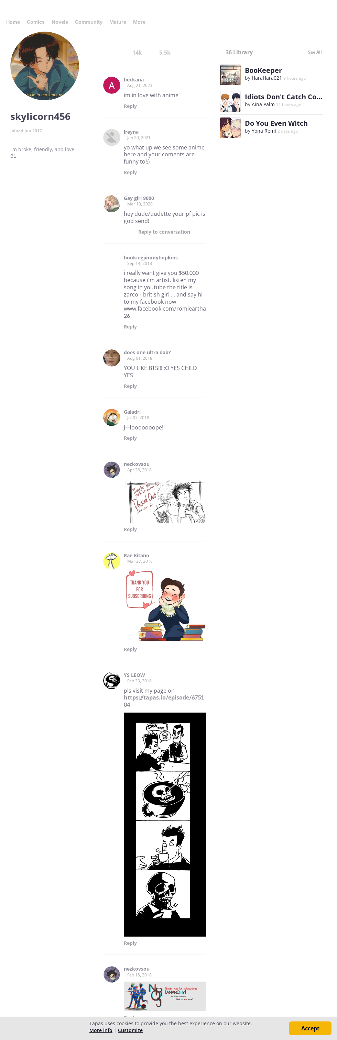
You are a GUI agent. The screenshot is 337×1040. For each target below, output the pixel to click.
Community (88, 22)
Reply (130, 106)
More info (100, 1030)
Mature (117, 22)
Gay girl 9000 (139, 198)
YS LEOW (134, 675)
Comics (36, 22)
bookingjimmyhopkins (151, 258)
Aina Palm (263, 104)
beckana (134, 80)
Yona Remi (264, 130)
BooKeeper (263, 70)
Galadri (132, 412)
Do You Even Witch (276, 123)
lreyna (131, 132)
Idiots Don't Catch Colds (285, 96)
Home (13, 22)
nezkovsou (137, 464)
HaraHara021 (267, 78)
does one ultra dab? (147, 352)
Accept (310, 1028)
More (141, 22)
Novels (60, 22)
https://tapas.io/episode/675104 (164, 701)
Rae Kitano (136, 555)
